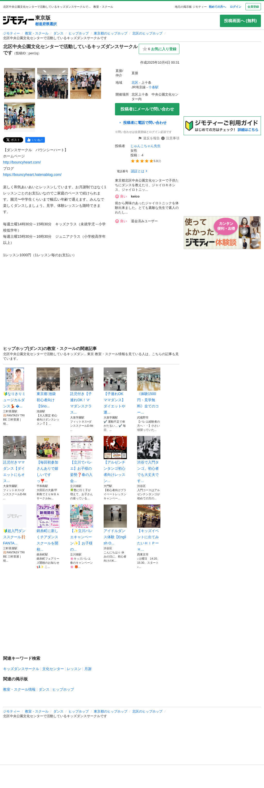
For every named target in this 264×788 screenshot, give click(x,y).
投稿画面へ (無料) (240, 21)
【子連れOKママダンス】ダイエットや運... (115, 390)
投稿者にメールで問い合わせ (147, 109)
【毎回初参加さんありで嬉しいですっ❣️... (48, 459)
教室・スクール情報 (19, 689)
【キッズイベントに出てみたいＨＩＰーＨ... (148, 527)
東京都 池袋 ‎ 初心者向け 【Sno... (48, 387)
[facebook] (35, 140)
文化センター (53, 669)
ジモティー (11, 33)
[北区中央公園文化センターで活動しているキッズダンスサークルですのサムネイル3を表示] (85, 83)
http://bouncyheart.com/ (22, 162)
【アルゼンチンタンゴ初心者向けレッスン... (115, 459)
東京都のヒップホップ (110, 33)
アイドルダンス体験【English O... (115, 524)
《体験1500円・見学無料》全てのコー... (148, 390)
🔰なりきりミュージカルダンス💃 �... (14, 387)
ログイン (235, 6)
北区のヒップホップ (147, 33)
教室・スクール (36, 33)
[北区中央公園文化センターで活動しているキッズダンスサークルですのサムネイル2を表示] (52, 83)
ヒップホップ (79, 33)
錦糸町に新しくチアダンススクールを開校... (48, 527)
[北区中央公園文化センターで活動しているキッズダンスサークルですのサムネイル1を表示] (19, 83)
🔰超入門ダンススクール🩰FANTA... (14, 524)
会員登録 (253, 6)
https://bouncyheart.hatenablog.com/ (32, 175)
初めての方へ (217, 6)
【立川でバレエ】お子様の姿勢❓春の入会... (81, 459)
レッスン (74, 669)
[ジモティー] (18, 20)
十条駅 (153, 87)
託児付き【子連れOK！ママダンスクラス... (81, 390)
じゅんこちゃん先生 (145, 146)
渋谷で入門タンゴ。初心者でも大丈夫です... (148, 459)
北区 (134, 82)
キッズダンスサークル (21, 669)
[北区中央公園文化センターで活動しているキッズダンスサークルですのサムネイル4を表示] (19, 116)
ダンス (58, 33)
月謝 (88, 669)
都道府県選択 (46, 24)
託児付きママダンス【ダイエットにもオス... (14, 459)
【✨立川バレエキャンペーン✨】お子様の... (81, 527)
